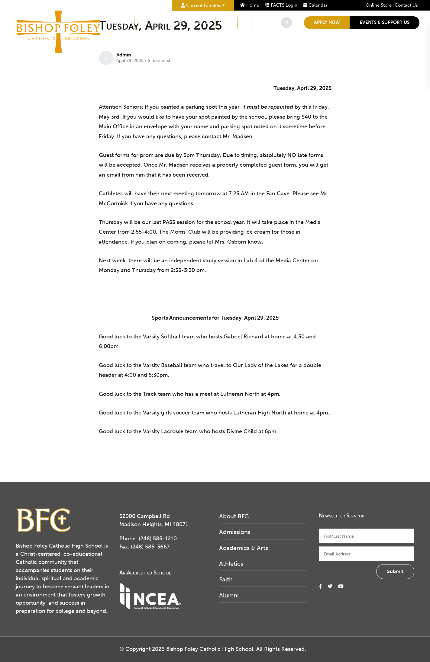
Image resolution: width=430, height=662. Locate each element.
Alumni (262, 22)
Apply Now (327, 22)
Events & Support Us (384, 22)
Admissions (147, 22)
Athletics (226, 22)
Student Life (201, 22)
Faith (245, 22)
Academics (174, 22)
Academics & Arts (243, 548)
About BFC (121, 22)
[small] (320, 586)
